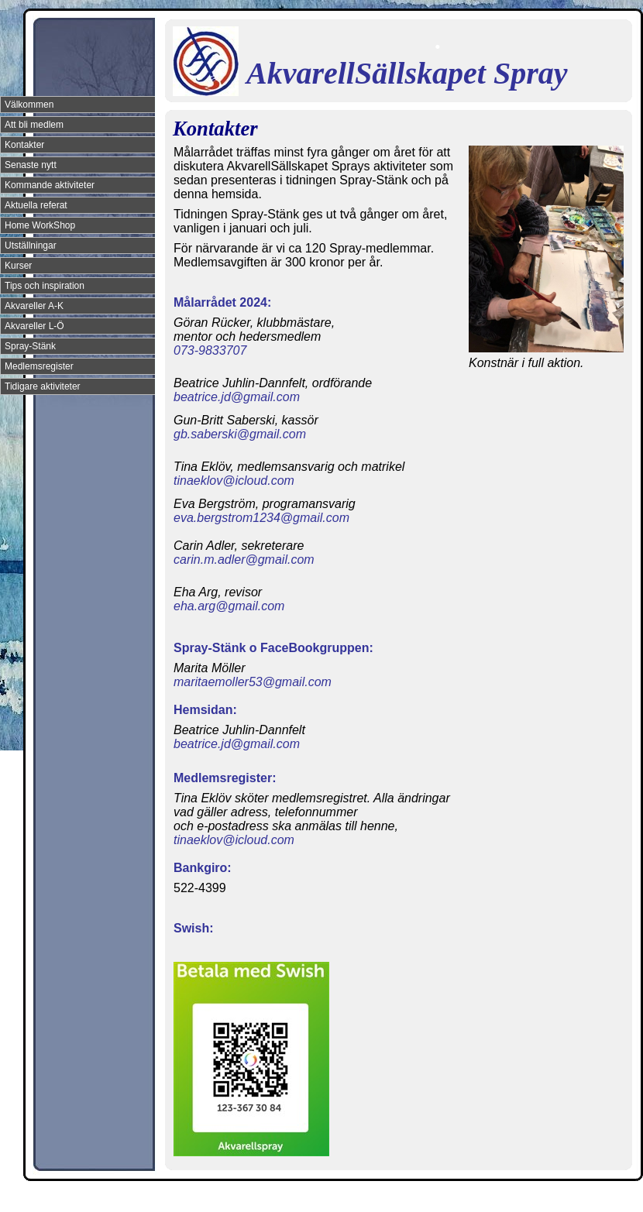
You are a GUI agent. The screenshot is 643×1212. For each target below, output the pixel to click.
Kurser (18, 265)
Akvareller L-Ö (34, 326)
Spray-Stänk (30, 346)
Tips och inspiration (44, 285)
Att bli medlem (34, 124)
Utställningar (31, 245)
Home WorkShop (40, 225)
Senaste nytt (31, 165)
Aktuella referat (36, 205)
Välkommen (29, 104)
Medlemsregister (39, 366)
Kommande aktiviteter (50, 185)
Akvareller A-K (34, 305)
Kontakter (24, 144)
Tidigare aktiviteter (43, 386)
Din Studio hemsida (605, 1198)
